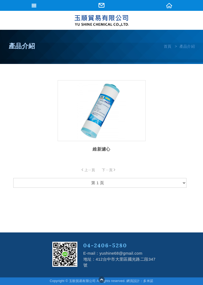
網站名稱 (101, 21)
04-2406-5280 (105, 245)
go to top (101, 280)
